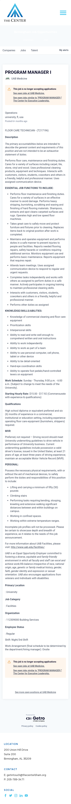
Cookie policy (41, 726)
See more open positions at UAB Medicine (35, 692)
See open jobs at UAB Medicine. (29, 93)
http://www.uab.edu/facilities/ (27, 547)
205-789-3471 (15, 779)
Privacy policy (27, 726)
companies (9, 50)
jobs (23, 50)
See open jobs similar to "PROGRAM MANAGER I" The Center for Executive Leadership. (37, 99)
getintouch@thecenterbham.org (26, 775)
